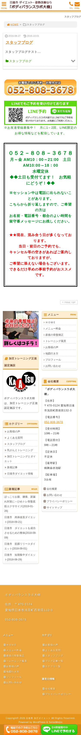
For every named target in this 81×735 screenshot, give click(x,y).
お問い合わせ (53, 366)
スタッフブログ (16, 443)
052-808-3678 (53, 422)
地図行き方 (51, 353)
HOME (12, 24)
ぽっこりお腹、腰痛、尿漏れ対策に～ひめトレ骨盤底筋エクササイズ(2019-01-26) (19, 503)
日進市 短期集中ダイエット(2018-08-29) (19, 557)
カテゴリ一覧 (51, 666)
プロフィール (53, 359)
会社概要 (52, 488)
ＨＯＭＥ (50, 322)
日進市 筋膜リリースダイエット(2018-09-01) (19, 546)
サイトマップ (54, 507)
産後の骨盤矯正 (54, 334)
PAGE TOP (68, 302)
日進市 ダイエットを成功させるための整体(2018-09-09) (20, 533)
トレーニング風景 (55, 341)
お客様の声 (51, 347)
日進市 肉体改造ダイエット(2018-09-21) (19, 519)
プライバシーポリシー (60, 501)
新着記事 (12, 467)
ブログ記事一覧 (52, 661)
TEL (71, 6)
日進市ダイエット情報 (20, 473)
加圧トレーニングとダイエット (20, 459)
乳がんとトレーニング (20, 450)
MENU (4, 6)
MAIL (77, 6)
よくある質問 (15, 437)
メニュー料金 (53, 328)
